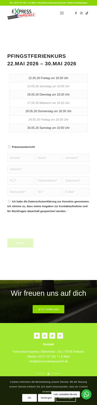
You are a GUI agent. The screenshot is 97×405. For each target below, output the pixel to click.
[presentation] (35, 228)
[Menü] (62, 13)
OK (29, 398)
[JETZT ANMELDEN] (49, 309)
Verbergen (46, 398)
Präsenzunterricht (23, 146)
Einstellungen (65, 398)
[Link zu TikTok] (87, 13)
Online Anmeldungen (77, 3)
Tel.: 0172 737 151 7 (19, 3)
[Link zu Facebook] (76, 13)
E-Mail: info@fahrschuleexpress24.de (47, 3)
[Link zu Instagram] (81, 13)
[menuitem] (62, 13)
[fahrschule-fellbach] (40, 13)
